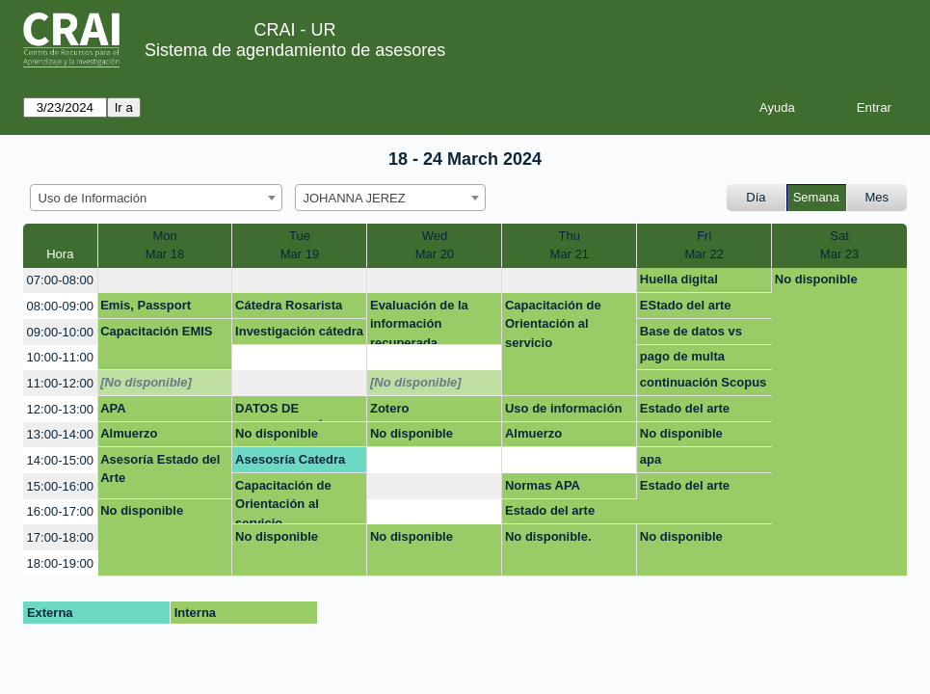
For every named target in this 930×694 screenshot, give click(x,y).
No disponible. (548, 536)
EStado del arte (685, 305)
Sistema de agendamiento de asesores (295, 50)
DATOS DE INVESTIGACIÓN (284, 411)
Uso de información (563, 408)
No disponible (816, 279)
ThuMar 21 (569, 245)
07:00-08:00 (60, 280)
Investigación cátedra (299, 331)
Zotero (389, 408)
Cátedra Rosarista (288, 305)
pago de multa (682, 356)
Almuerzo (128, 433)
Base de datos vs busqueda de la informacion (691, 334)
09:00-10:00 (60, 332)
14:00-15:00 (60, 460)
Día (755, 197)
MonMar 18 (165, 245)
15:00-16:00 (60, 486)
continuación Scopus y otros (703, 385)
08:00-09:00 (60, 306)
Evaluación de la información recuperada (419, 321)
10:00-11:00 (60, 357)
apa (650, 459)
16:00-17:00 (60, 511)
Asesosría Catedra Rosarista (290, 462)
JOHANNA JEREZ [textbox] (355, 198)
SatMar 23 (839, 245)
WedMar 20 (434, 245)
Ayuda (777, 107)
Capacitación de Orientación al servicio (553, 324)
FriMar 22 (703, 245)
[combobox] (156, 197)
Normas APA (542, 485)
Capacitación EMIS (156, 331)
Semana (816, 197)
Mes (877, 197)
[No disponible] (146, 382)
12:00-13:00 (60, 409)
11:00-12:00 (60, 383)
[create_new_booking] (165, 281)
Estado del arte (685, 408)
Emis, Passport (145, 305)
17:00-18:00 (60, 537)
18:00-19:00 (60, 563)
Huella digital (679, 279)
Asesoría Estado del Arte (160, 469)
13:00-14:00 (60, 434)
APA (112, 408)
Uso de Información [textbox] (93, 198)
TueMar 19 (299, 245)
